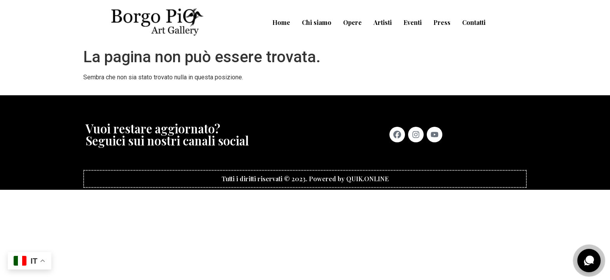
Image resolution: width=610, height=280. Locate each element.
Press (441, 22)
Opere (352, 22)
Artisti (382, 22)
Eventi (412, 22)
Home (281, 22)
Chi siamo (316, 22)
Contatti (474, 22)
